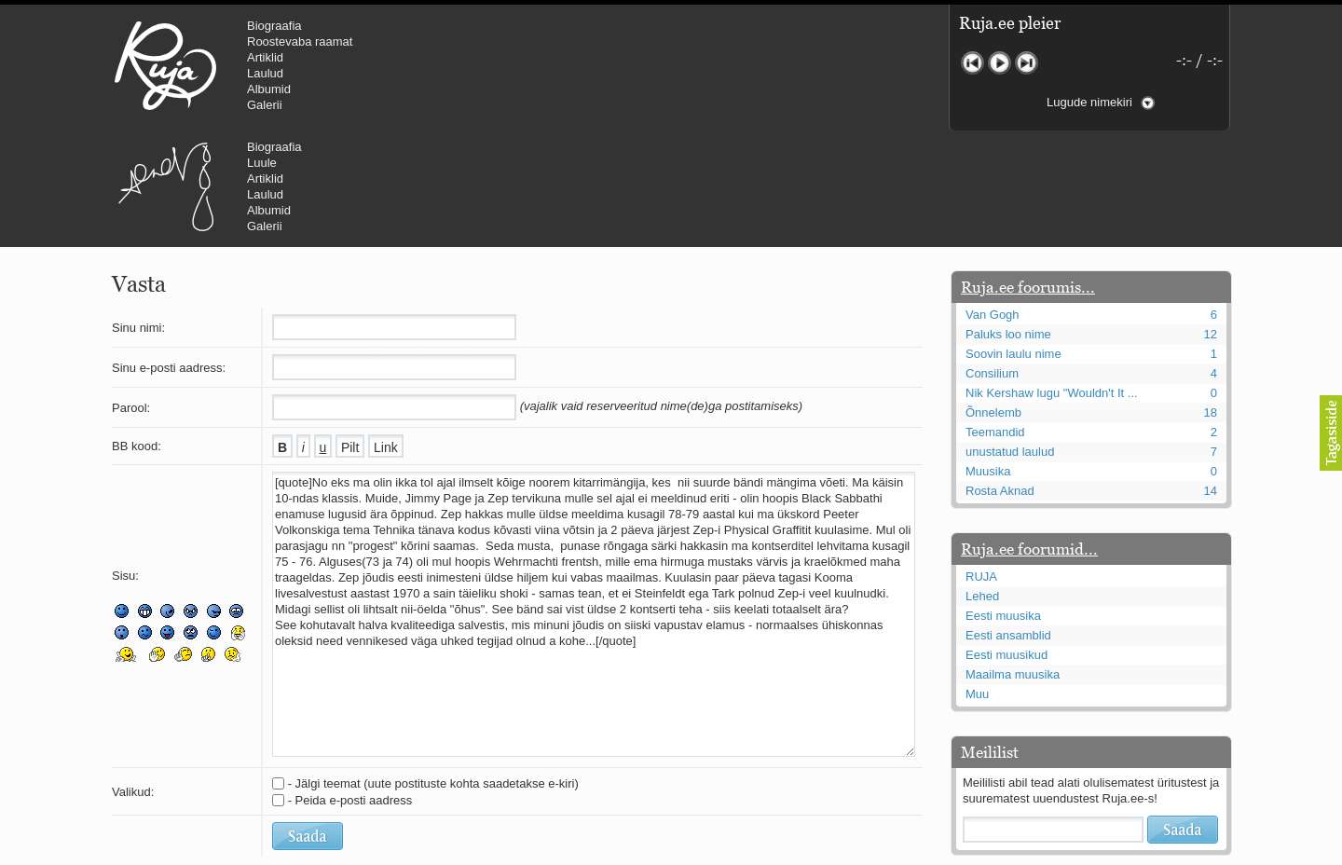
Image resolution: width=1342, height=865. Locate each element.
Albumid (269, 89)
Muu (977, 582)
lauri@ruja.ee (535, 851)
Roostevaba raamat (299, 41)
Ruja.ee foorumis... (1028, 175)
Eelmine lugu (972, 63)
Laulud (265, 73)
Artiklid (265, 57)
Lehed (982, 484)
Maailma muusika (1012, 563)
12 (1210, 222)
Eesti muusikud (1006, 543)
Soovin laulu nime (1013, 242)
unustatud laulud (1009, 340)
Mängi (999, 63)
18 (1210, 301)
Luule (577, 41)
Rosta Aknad (999, 379)
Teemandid (995, 320)
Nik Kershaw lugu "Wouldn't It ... (1051, 281)
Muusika (987, 359)
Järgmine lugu (1026, 63)
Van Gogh (992, 203)
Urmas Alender (480, 65)
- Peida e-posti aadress (350, 688)
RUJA (165, 65)
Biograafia (274, 26)
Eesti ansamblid (1008, 523)
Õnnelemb (993, 301)
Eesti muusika (1003, 504)
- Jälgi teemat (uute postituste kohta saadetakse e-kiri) (433, 672)
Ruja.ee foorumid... (1029, 437)
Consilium (992, 261)
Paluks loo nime (1008, 222)
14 (1210, 379)
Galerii (264, 105)
